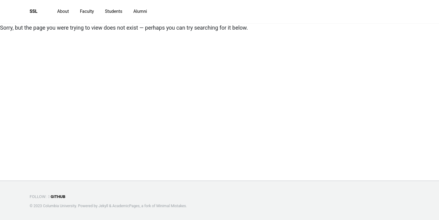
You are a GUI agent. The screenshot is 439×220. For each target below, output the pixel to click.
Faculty (87, 11)
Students (113, 11)
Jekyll (103, 206)
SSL (34, 11)
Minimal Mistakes (171, 206)
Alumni (140, 11)
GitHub (56, 196)
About (63, 11)
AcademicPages (126, 206)
